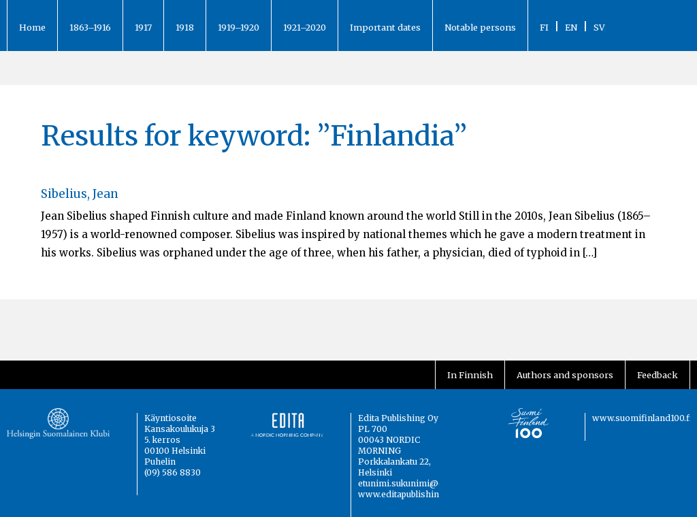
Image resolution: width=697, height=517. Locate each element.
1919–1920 (238, 27)
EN (571, 27)
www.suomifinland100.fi (642, 418)
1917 (143, 27)
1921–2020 (304, 27)
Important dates (385, 27)
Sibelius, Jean (79, 193)
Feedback (657, 374)
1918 (185, 27)
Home (32, 27)
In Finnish (470, 374)
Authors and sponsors (565, 374)
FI (544, 27)
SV (599, 27)
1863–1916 (90, 27)
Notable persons (480, 27)
